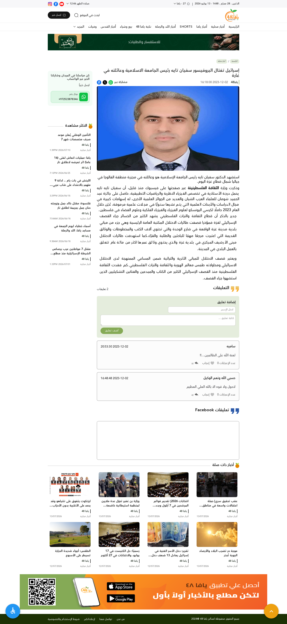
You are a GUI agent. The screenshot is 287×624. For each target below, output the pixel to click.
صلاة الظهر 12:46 (79, 4)
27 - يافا (183, 4)
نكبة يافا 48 (143, 26)
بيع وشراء (126, 26)
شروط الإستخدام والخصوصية (64, 619)
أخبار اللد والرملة (165, 26)
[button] (208, 363)
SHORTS (186, 26)
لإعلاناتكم (89, 619)
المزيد (80, 26)
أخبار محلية (218, 26)
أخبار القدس (108, 26)
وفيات (92, 26)
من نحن (121, 619)
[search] (87, 15)
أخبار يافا (201, 26)
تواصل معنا (105, 619)
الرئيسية (234, 26)
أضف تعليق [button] (111, 331)
